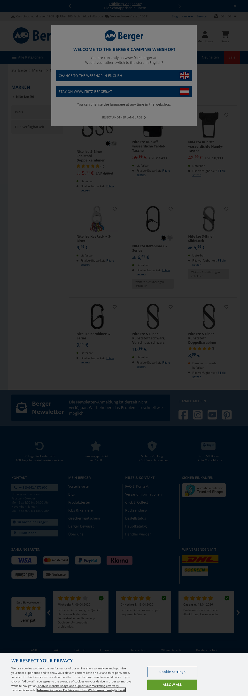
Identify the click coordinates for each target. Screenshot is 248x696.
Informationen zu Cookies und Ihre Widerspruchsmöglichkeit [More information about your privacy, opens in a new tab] (81, 690)
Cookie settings (172, 671)
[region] (124, 674)
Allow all (172, 684)
